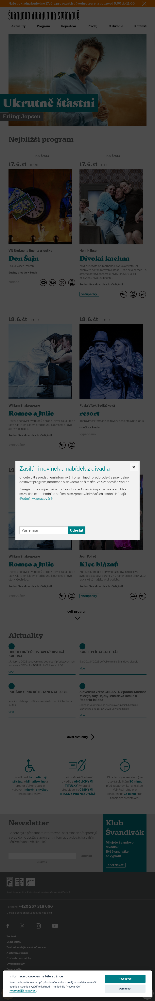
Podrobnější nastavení (22, 990)
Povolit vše (125, 978)
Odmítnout (125, 988)
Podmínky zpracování (36, 498)
